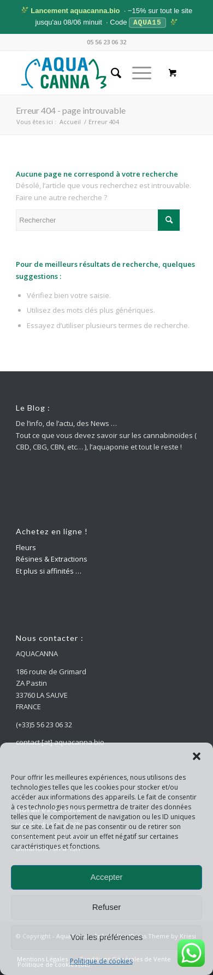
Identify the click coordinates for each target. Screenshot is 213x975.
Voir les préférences (106, 937)
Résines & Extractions (51, 558)
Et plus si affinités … (48, 570)
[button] (196, 756)
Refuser (106, 907)
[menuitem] (110, 72)
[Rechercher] (110, 72)
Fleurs (26, 547)
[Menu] (136, 72)
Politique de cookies (101, 961)
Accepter (106, 876)
